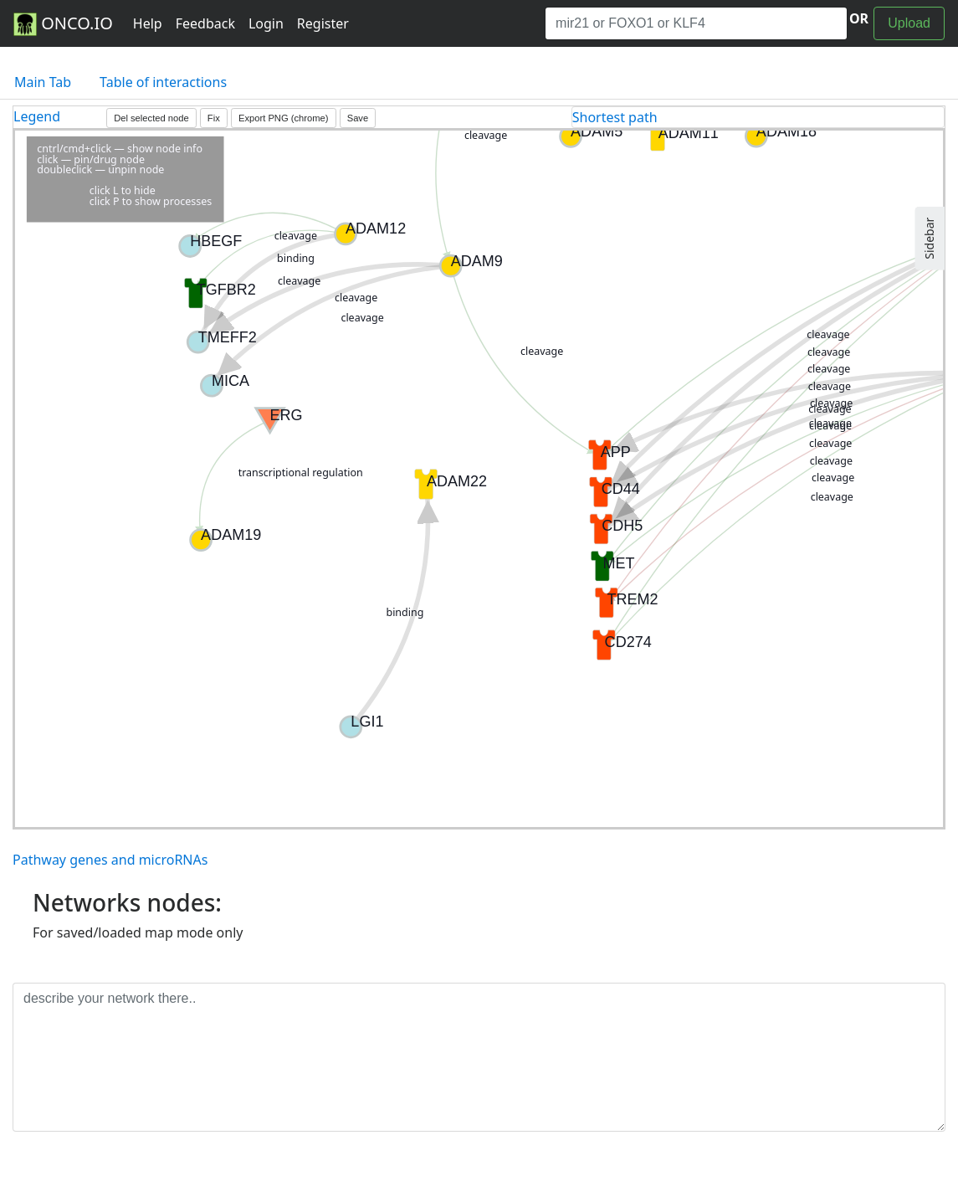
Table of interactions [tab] (163, 82)
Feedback (205, 23)
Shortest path (615, 117)
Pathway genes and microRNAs (110, 859)
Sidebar (929, 238)
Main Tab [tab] (42, 82)
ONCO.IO (63, 24)
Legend (36, 116)
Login (266, 23)
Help (147, 23)
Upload (909, 23)
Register (323, 23)
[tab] (758, 117)
